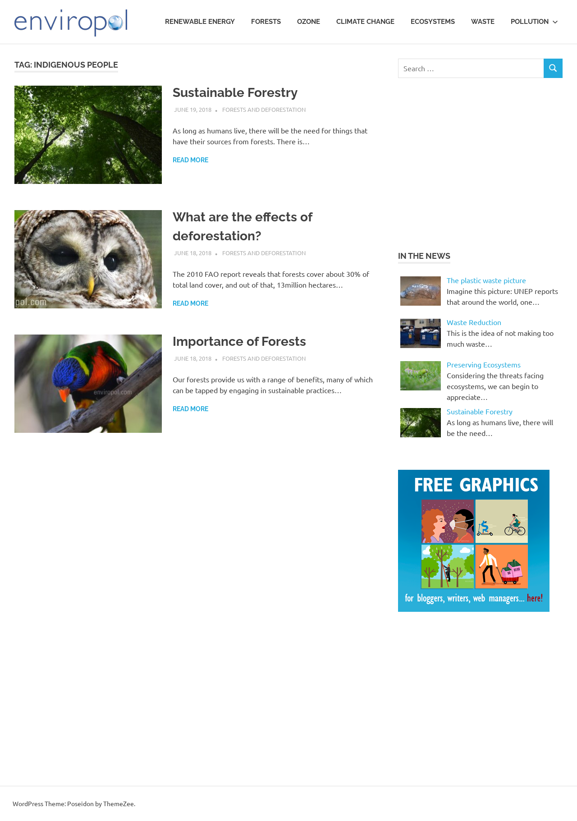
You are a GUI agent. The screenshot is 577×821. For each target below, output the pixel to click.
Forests (266, 22)
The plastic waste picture (486, 279)
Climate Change (365, 22)
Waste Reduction (474, 321)
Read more (190, 160)
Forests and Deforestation (264, 109)
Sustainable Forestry (235, 92)
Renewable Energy (200, 22)
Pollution (534, 22)
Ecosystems (433, 22)
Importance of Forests (239, 341)
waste (483, 22)
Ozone (308, 22)
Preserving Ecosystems (484, 364)
